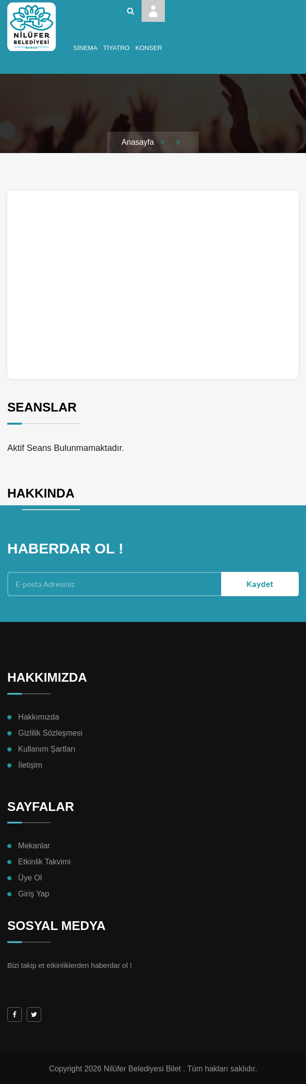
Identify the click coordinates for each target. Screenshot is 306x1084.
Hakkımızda (38, 717)
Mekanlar (34, 846)
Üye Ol (30, 878)
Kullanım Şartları (46, 749)
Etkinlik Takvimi (44, 862)
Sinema (85, 48)
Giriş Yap (33, 894)
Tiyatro (116, 48)
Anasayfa (138, 142)
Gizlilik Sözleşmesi (50, 733)
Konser (148, 48)
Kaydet (260, 583)
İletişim (30, 765)
